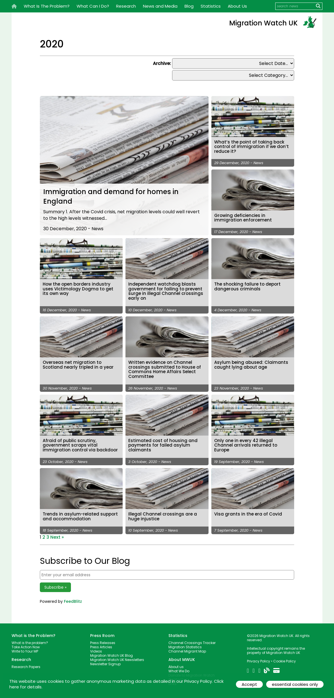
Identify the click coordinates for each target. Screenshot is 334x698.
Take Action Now (26, 644)
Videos (96, 649)
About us (176, 664)
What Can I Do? (93, 6)
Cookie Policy (284, 658)
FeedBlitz (73, 599)
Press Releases (102, 640)
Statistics (211, 6)
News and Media (160, 6)
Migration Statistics (185, 644)
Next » (57, 534)
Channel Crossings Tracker (192, 640)
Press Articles (101, 644)
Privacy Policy (258, 658)
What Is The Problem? (47, 6)
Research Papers (26, 664)
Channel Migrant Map (187, 649)
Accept (248, 684)
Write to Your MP (25, 649)
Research (126, 6)
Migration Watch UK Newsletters (117, 657)
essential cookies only (295, 684)
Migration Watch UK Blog (111, 653)
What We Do (178, 668)
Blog (189, 6)
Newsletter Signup (105, 661)
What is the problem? (30, 640)
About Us (237, 6)
